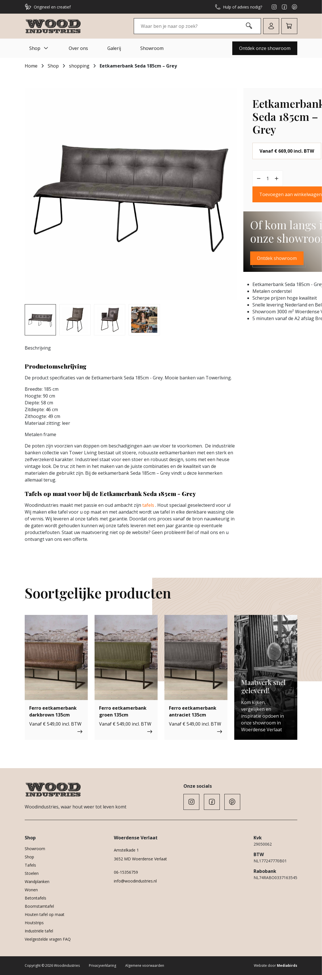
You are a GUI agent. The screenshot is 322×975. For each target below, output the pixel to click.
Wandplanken (37, 881)
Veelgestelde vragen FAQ (48, 939)
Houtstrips (34, 922)
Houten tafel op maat (44, 914)
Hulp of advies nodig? (238, 7)
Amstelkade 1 (126, 850)
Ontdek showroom (277, 258)
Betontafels (35, 898)
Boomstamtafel (39, 906)
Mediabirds (287, 965)
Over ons (78, 48)
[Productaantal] (267, 178)
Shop (39, 48)
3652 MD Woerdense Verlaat (140, 858)
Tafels (30, 865)
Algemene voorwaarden (144, 965)
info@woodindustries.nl (135, 881)
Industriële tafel (39, 931)
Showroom (152, 48)
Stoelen (32, 873)
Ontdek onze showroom (264, 48)
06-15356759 (126, 872)
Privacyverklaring (102, 965)
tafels (148, 505)
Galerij (114, 48)
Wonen (31, 889)
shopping (79, 66)
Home (31, 66)
